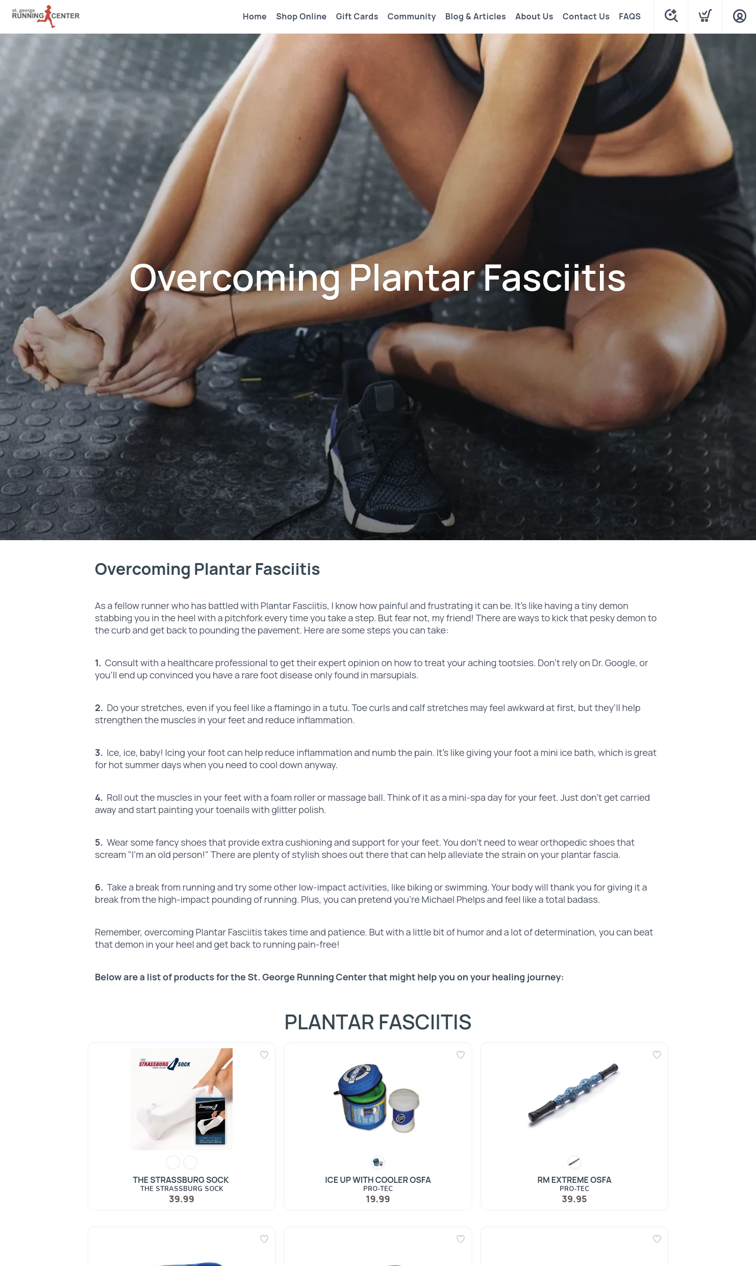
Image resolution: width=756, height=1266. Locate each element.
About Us (534, 16)
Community (412, 16)
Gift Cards (357, 16)
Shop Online (301, 16)
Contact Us (586, 16)
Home (255, 16)
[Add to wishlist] (264, 1055)
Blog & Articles (475, 16)
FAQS (630, 16)
